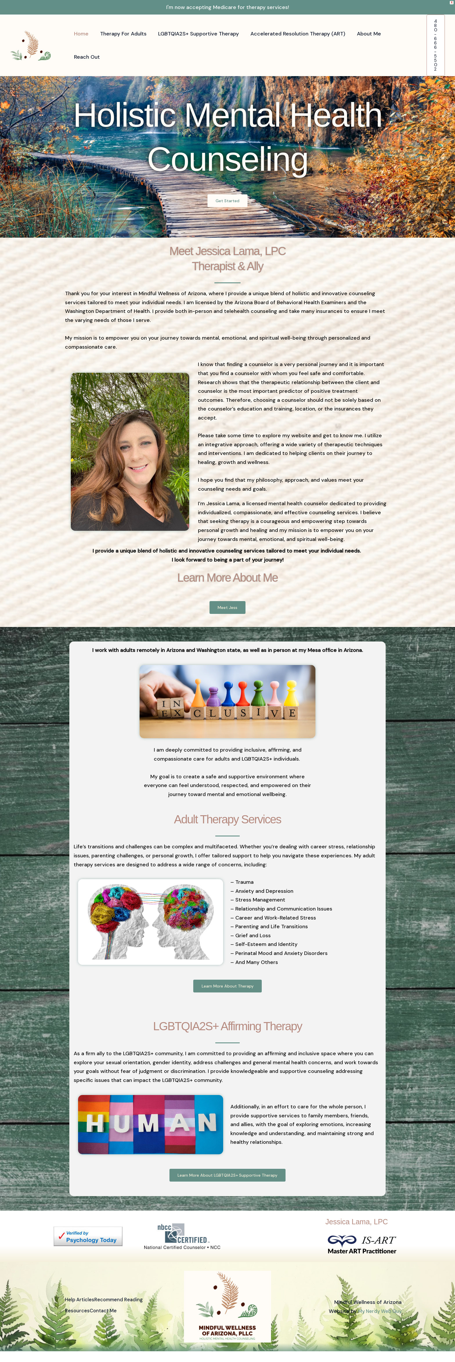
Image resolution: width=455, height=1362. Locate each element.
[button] (436, 45)
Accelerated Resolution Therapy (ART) (293, 33)
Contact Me (110, 1321)
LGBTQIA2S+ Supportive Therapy (195, 33)
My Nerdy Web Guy (378, 1321)
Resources (78, 1321)
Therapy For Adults (121, 33)
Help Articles (81, 1312)
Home (80, 33)
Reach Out (86, 56)
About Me (364, 33)
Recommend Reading (127, 1312)
